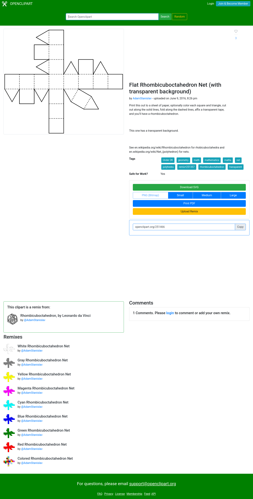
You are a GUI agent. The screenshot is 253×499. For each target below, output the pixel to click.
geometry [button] (183, 160)
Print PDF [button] (189, 203)
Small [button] (180, 195)
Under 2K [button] (168, 160)
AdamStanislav (142, 98)
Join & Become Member (233, 3)
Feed (147, 494)
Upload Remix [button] (189, 211)
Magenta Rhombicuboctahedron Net (46, 388)
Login (210, 3)
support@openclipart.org (152, 483)
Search (165, 16)
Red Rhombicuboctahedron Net (42, 444)
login (170, 313)
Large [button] (233, 195)
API (153, 494)
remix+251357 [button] (187, 167)
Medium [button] (207, 195)
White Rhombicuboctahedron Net (44, 346)
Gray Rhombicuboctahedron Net (43, 360)
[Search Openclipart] (112, 16)
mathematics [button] (212, 160)
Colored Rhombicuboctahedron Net (45, 458)
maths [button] (227, 160)
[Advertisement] (179, 55)
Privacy (108, 494)
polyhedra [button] (168, 167)
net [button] (238, 160)
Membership (134, 494)
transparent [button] (235, 167)
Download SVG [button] (189, 187)
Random (179, 16)
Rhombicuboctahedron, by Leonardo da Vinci (55, 315)
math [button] (196, 160)
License (120, 494)
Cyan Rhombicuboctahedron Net (43, 402)
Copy (240, 227)
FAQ (99, 494)
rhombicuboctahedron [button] (212, 167)
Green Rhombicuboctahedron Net (44, 430)
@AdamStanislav (34, 320)
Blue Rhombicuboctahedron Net (42, 416)
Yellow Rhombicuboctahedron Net (44, 374)
